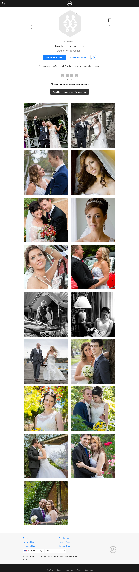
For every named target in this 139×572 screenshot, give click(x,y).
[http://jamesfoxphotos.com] (93, 57)
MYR (48, 551)
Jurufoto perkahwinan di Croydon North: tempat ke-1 (71, 84)
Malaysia (29, 551)
